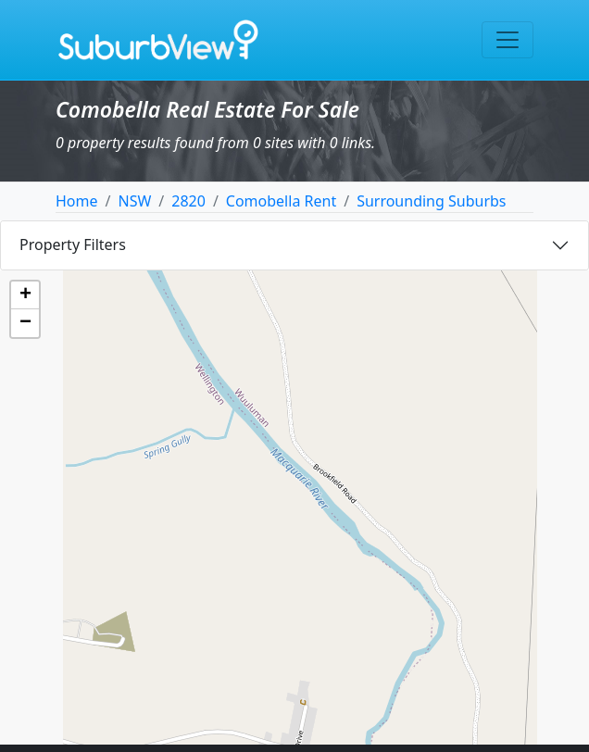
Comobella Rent (281, 201)
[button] (25, 295)
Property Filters (72, 244)
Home (77, 201)
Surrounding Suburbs (431, 201)
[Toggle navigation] (507, 39)
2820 (188, 201)
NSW (134, 201)
